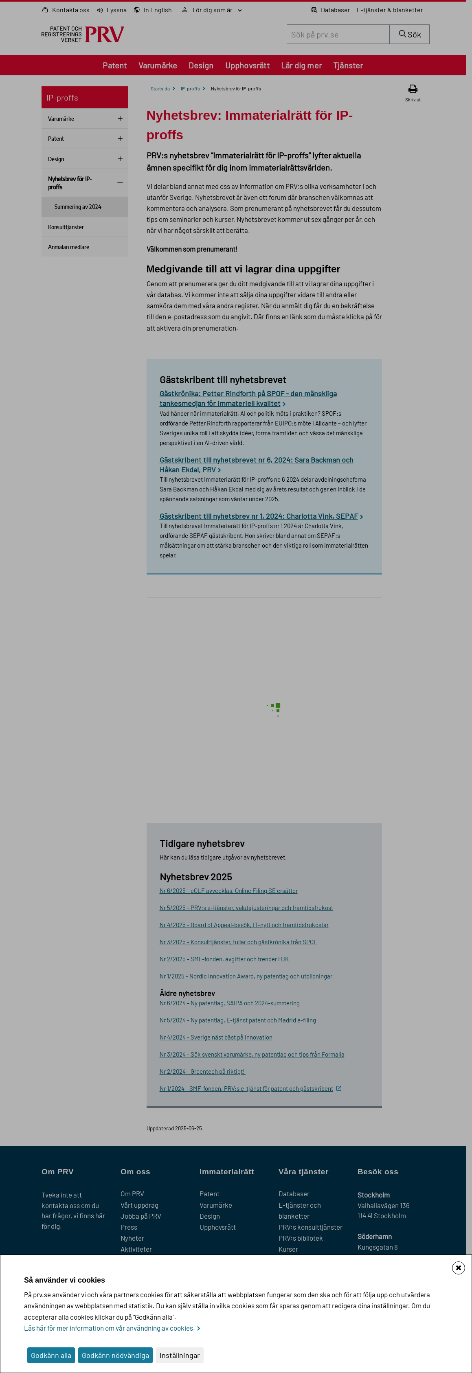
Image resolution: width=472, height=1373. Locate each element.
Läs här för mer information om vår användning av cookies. (109, 1328)
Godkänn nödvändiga (115, 1355)
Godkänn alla (51, 1355)
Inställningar (180, 1355)
